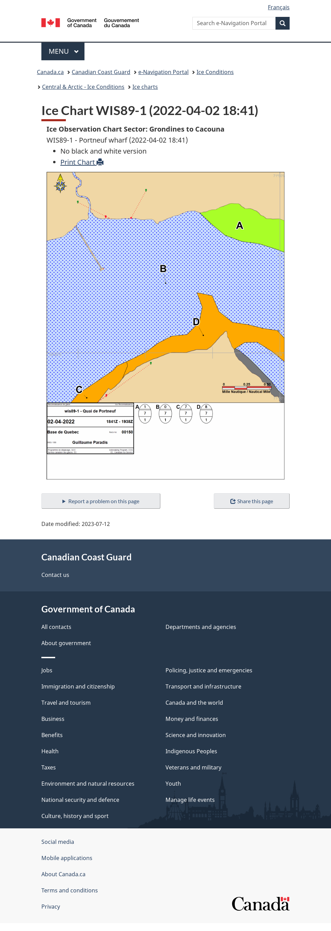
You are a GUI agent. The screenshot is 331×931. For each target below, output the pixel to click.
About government (66, 643)
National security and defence (80, 800)
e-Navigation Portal (163, 72)
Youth (173, 783)
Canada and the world (194, 702)
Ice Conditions (215, 72)
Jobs (46, 670)
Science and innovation (196, 735)
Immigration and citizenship (78, 686)
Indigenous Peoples (191, 751)
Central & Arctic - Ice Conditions (83, 87)
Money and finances (192, 719)
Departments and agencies (201, 627)
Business (52, 719)
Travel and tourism (66, 702)
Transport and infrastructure (203, 686)
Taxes (48, 767)
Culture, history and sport (75, 816)
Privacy (50, 906)
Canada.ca (50, 72)
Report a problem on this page (103, 501)
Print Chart (81, 162)
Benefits (52, 735)
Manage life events (190, 800)
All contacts (56, 627)
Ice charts (145, 87)
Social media (57, 842)
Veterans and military (193, 767)
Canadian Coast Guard (101, 72)
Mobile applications (66, 858)
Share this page (251, 501)
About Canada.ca (63, 874)
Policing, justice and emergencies (209, 670)
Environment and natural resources (87, 783)
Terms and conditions (69, 890)
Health (50, 751)
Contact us (55, 575)
